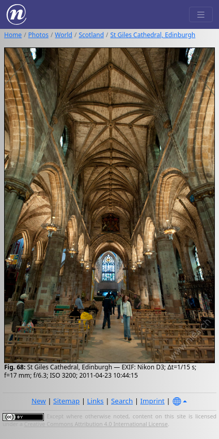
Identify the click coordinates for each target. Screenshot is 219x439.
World (63, 34)
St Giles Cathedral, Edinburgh (153, 34)
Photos (38, 34)
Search (122, 400)
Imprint (152, 400)
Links (95, 400)
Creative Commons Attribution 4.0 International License (96, 424)
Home (13, 34)
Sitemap (66, 400)
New (39, 400)
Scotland (91, 34)
